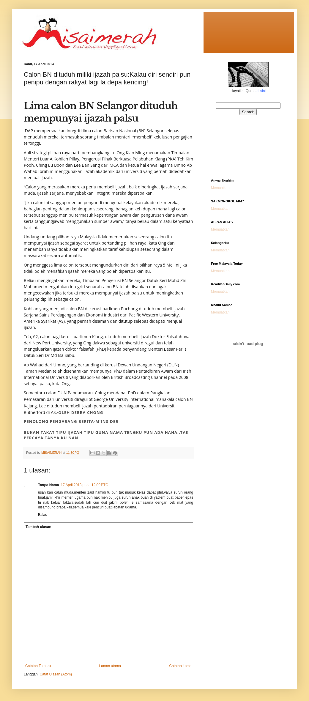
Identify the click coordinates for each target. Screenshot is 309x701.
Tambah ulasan (38, 527)
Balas (42, 515)
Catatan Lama (180, 666)
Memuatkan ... (222, 188)
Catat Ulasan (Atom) (56, 674)
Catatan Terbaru (38, 666)
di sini (261, 91)
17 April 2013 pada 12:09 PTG (84, 485)
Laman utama (110, 666)
